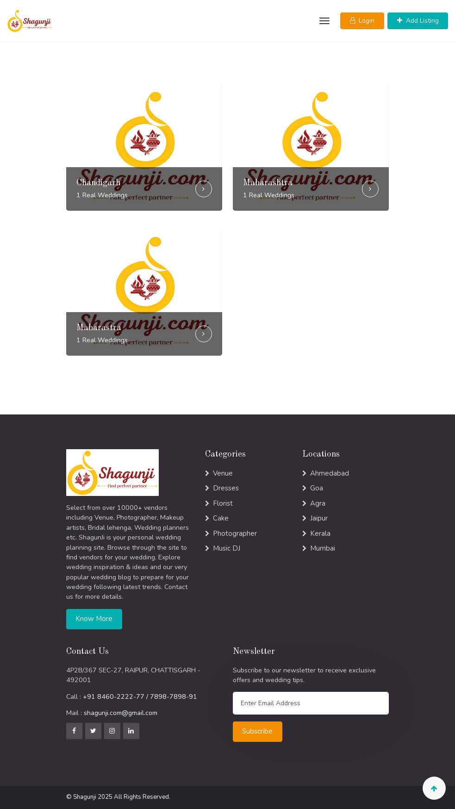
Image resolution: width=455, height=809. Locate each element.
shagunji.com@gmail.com (120, 713)
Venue (223, 473)
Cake (221, 518)
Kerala (320, 533)
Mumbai (322, 548)
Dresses (226, 488)
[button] (362, 21)
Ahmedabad (329, 473)
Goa (316, 488)
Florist (223, 503)
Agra (317, 503)
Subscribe (257, 731)
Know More (93, 618)
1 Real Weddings (102, 195)
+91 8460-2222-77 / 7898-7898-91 (140, 696)
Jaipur (319, 518)
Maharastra (98, 328)
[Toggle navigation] (323, 20)
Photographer (235, 533)
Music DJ (226, 548)
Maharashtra (268, 183)
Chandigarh (98, 183)
